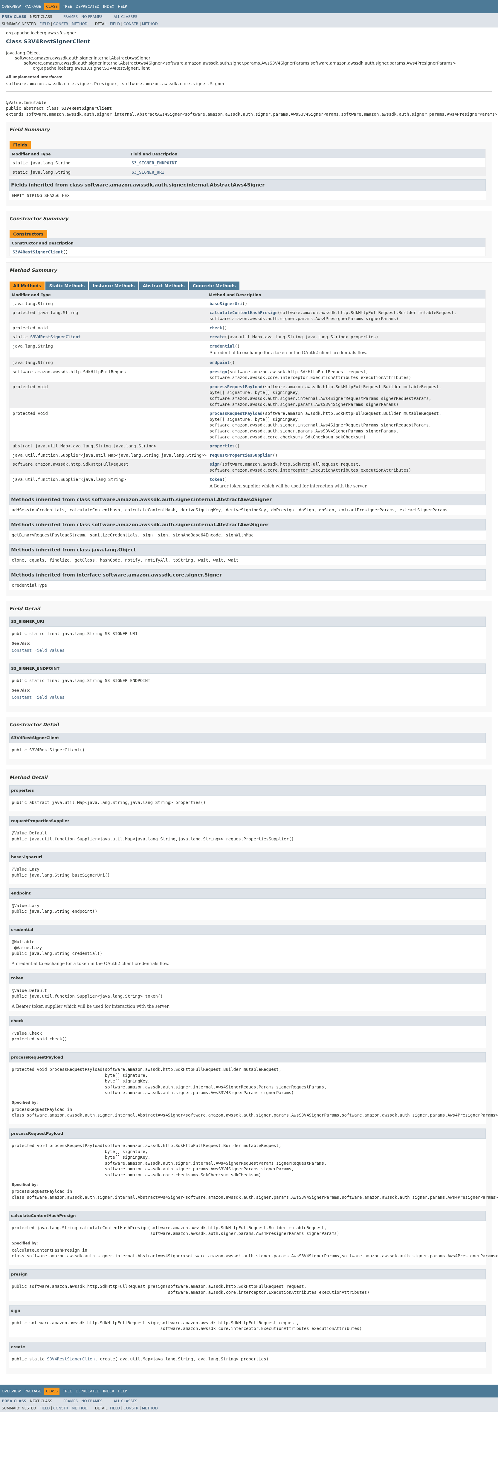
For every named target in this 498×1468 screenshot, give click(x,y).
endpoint (220, 362)
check (216, 327)
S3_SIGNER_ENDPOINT (154, 162)
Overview (11, 6)
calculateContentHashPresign (244, 312)
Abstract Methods (164, 285)
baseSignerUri (226, 303)
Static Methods (67, 285)
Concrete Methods (214, 285)
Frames (70, 17)
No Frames (92, 17)
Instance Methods (114, 285)
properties (222, 446)
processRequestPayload (236, 386)
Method (80, 24)
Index (108, 6)
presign (218, 371)
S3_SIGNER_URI (148, 172)
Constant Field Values (38, 650)
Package (33, 6)
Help (122, 6)
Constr (60, 24)
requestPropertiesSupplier (241, 455)
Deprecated (88, 6)
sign (215, 464)
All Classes (125, 17)
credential (222, 346)
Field (44, 24)
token (216, 479)
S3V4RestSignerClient (38, 252)
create (217, 336)
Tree (67, 6)
